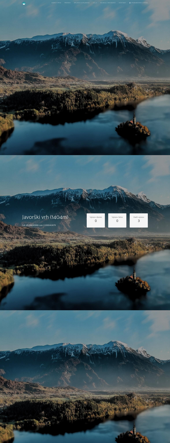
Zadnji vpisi (56, 2)
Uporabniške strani (138, 2)
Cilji (95, 2)
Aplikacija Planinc (82, 2)
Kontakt (122, 2)
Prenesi (68, 2)
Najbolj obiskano (108, 2)
